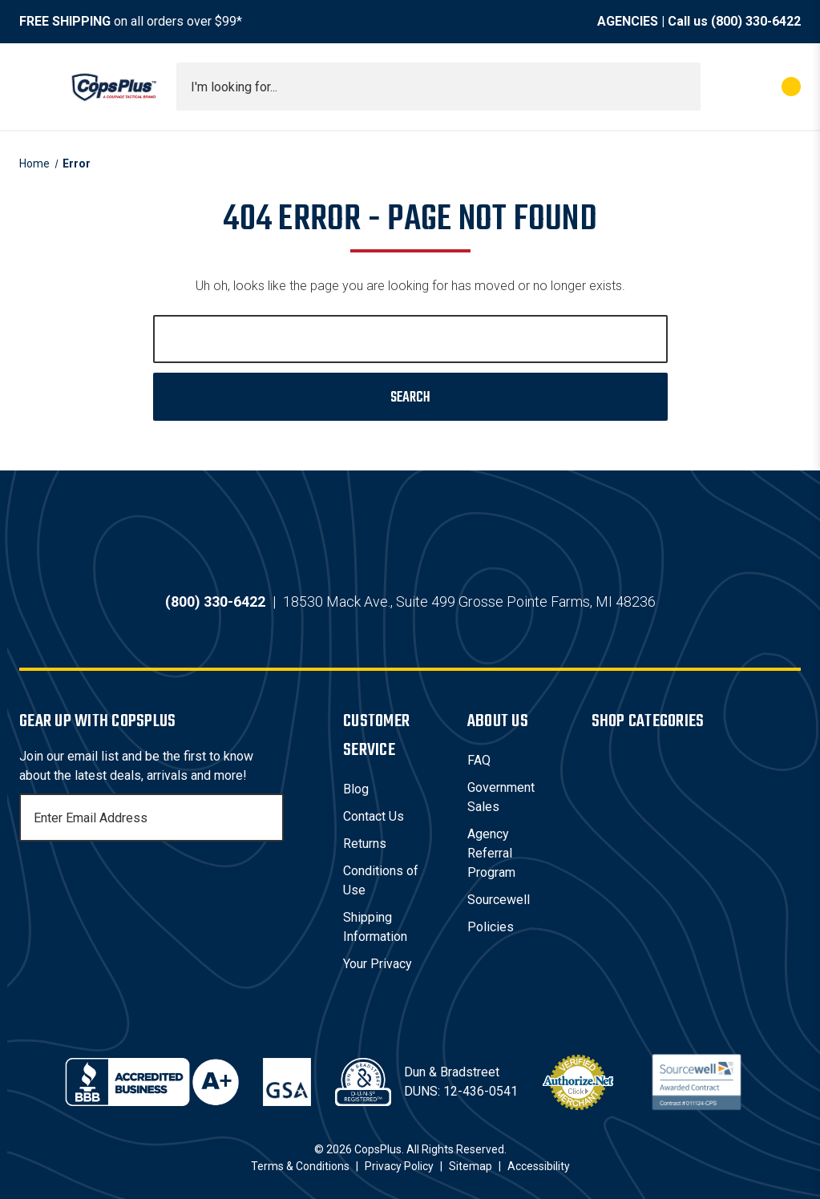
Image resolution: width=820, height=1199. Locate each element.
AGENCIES (627, 21)
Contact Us (373, 816)
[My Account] (720, 86)
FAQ (479, 760)
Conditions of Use (380, 880)
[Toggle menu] (33, 86)
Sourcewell (498, 899)
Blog (356, 789)
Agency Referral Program (491, 853)
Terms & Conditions (300, 1166)
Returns (364, 843)
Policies (490, 927)
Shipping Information (375, 927)
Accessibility (538, 1166)
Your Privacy (377, 963)
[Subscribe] (269, 817)
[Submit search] (683, 87)
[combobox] (438, 87)
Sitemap (470, 1166)
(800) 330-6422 (756, 21)
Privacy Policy (399, 1166)
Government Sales (501, 797)
